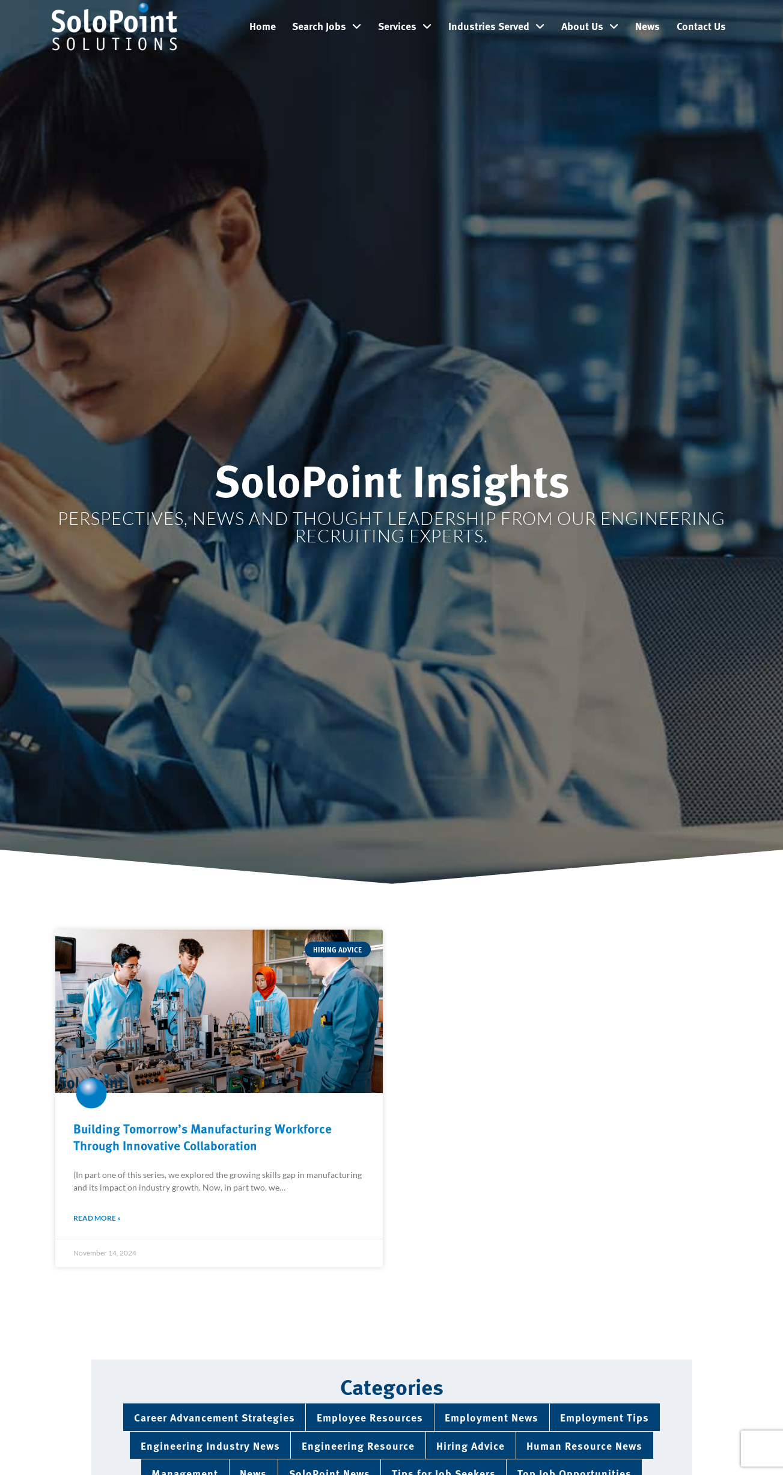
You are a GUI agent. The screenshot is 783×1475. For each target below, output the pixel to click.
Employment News (491, 1416)
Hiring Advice (470, 1445)
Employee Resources (370, 1416)
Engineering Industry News (210, 1445)
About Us (589, 26)
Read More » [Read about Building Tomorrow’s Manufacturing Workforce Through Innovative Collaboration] (97, 1217)
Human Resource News (584, 1445)
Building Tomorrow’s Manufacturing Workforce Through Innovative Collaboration (202, 1136)
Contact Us (701, 25)
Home (262, 25)
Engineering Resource (358, 1445)
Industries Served (496, 26)
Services (404, 26)
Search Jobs (326, 26)
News (647, 25)
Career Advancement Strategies (214, 1416)
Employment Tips (604, 1416)
